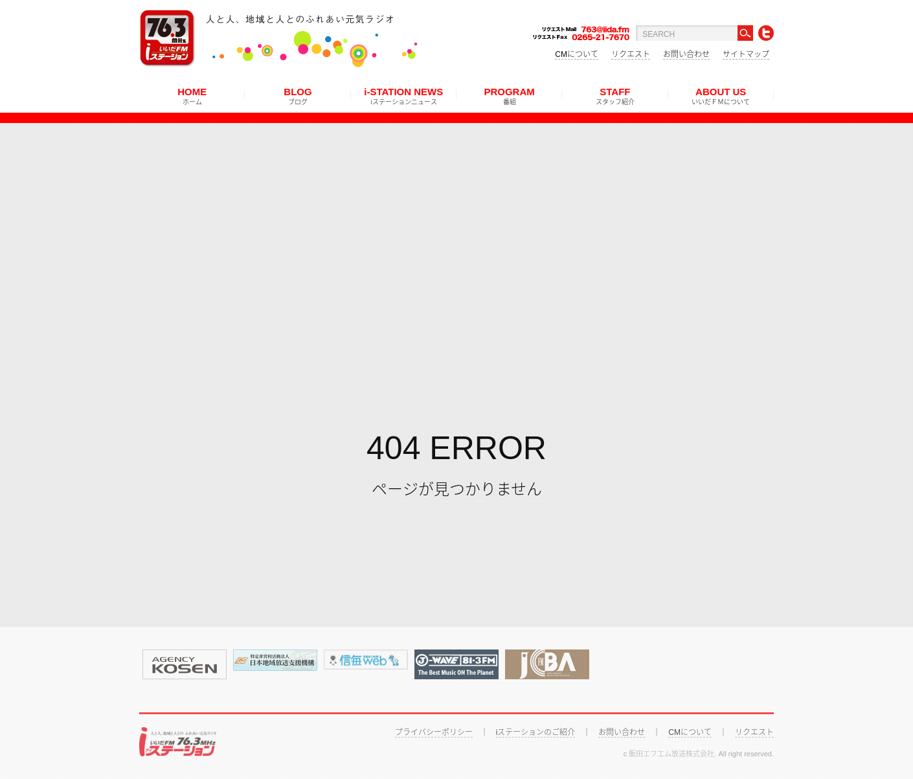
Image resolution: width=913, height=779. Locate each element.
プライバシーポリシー (434, 732)
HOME (192, 95)
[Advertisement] (456, 213)
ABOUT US (721, 95)
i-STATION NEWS (403, 95)
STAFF (615, 95)
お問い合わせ (686, 54)
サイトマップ (746, 54)
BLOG (297, 95)
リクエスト (630, 54)
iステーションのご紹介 (536, 732)
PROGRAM (509, 95)
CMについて (576, 54)
